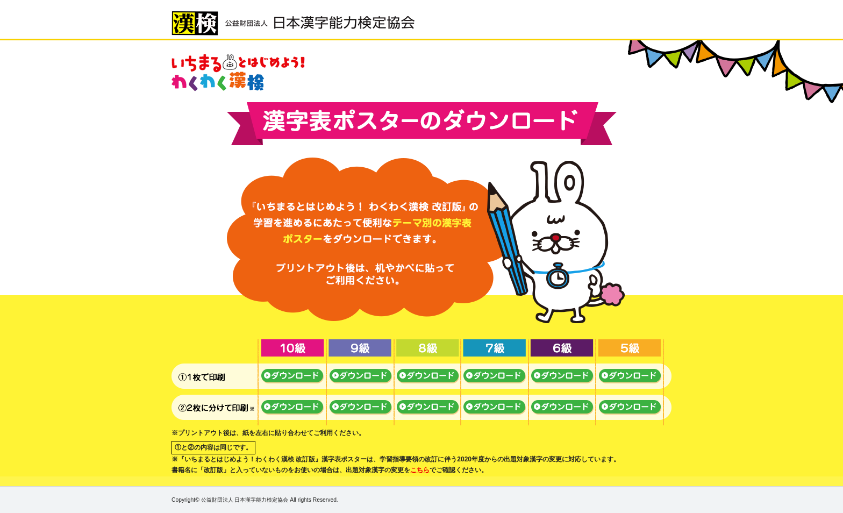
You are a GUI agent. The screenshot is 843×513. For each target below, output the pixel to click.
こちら (420, 470)
